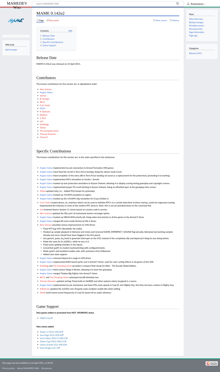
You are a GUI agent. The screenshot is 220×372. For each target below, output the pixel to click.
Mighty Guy (45, 318)
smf (41, 121)
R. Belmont (45, 111)
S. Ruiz (43, 118)
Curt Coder (45, 105)
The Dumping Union (49, 131)
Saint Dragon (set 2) (49, 348)
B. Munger (45, 99)
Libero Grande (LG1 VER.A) (52, 344)
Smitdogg (44, 124)
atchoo (43, 95)
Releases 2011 (195, 53)
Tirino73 (44, 137)
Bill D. (42, 102)
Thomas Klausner (48, 134)
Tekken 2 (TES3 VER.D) (50, 332)
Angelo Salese (46, 92)
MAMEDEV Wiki (17, 5)
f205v (42, 108)
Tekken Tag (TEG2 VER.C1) (52, 341)
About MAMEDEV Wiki (28, 368)
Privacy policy (8, 368)
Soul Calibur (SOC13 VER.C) (53, 338)
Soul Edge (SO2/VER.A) (51, 335)
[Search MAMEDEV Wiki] (108, 3)
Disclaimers (46, 368)
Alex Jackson (46, 89)
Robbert (43, 115)
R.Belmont (45, 289)
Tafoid (43, 127)
